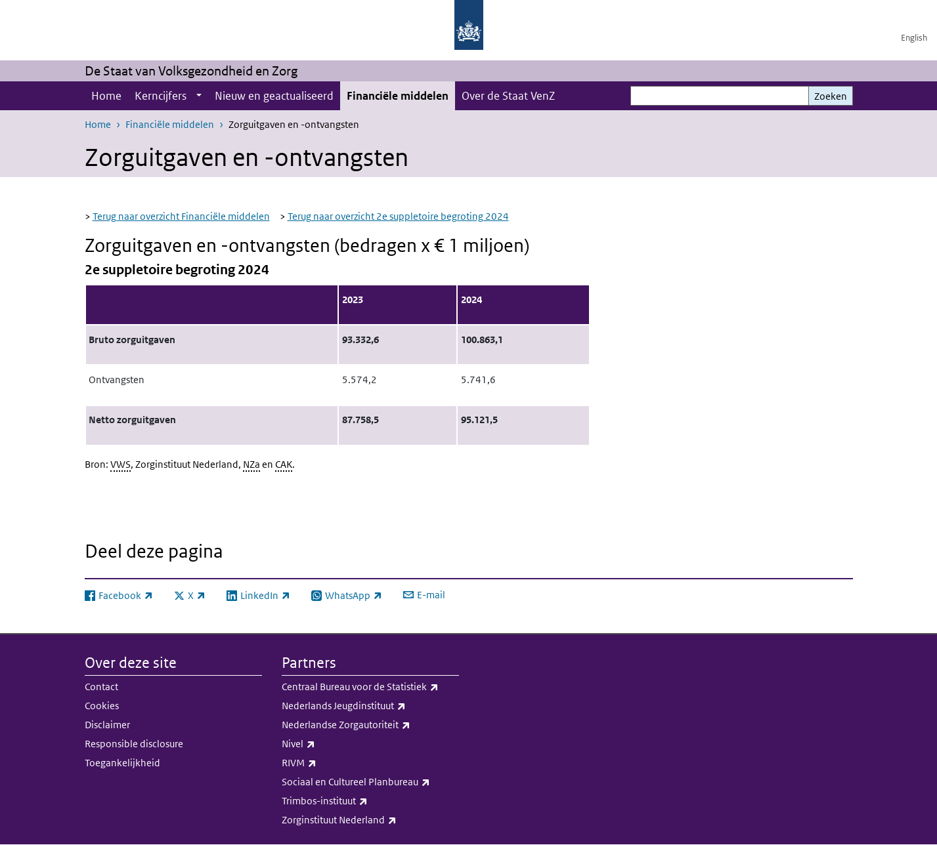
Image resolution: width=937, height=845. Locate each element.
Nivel (370, 744)
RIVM (370, 763)
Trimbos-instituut (370, 801)
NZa (251, 464)
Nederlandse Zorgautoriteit (370, 725)
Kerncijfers (160, 96)
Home (106, 96)
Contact (101, 686)
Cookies (102, 705)
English (914, 37)
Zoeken (830, 96)
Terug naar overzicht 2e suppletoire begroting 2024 (398, 216)
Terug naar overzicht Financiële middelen (181, 216)
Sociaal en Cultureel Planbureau (370, 782)
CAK (283, 464)
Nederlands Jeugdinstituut (370, 706)
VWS (120, 464)
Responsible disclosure (134, 743)
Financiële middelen (397, 96)
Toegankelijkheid (122, 762)
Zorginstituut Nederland (370, 820)
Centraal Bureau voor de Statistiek (370, 687)
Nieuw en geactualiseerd (274, 96)
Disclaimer (107, 724)
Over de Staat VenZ (508, 96)
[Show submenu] (199, 95)
